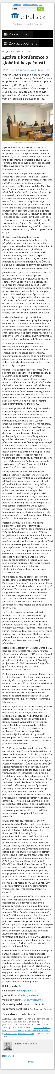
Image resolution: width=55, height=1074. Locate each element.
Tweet (31, 1061)
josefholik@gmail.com (26, 995)
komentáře (45, 70)
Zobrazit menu (18, 34)
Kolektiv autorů (30, 70)
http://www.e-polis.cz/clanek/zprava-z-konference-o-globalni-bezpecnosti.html (26, 1031)
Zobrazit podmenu (21, 43)
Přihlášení (17, 4)
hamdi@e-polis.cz (26, 990)
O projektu (37, 4)
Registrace (27, 4)
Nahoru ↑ (8, 1055)
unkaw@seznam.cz (34, 999)
